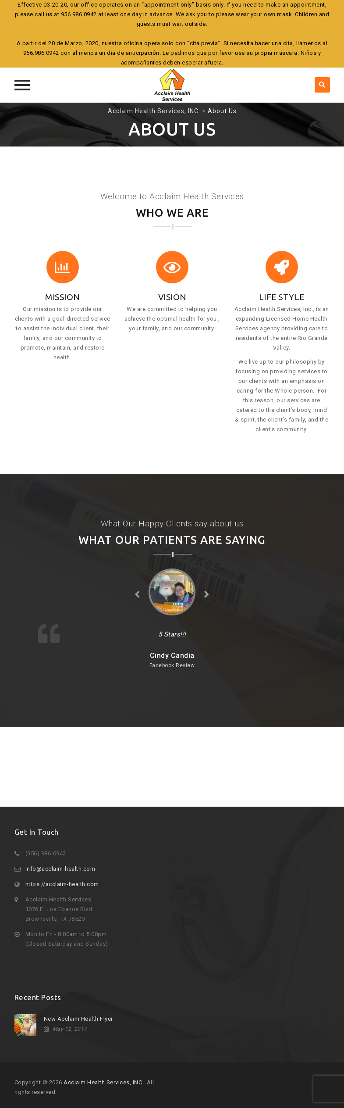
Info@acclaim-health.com (60, 868)
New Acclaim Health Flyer (78, 1018)
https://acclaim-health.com (62, 884)
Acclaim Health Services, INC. (104, 1082)
